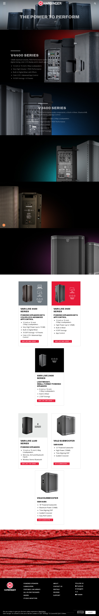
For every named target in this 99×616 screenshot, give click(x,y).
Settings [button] (80, 612)
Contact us (57, 586)
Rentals (56, 589)
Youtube (78, 594)
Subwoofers (28, 586)
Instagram (79, 589)
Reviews (56, 592)
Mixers (26, 595)
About (55, 583)
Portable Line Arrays (31, 589)
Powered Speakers (30, 583)
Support (56, 595)
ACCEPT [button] (90, 612)
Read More (42, 611)
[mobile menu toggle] (4, 3)
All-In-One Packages (31, 592)
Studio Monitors (30, 598)
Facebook (79, 586)
